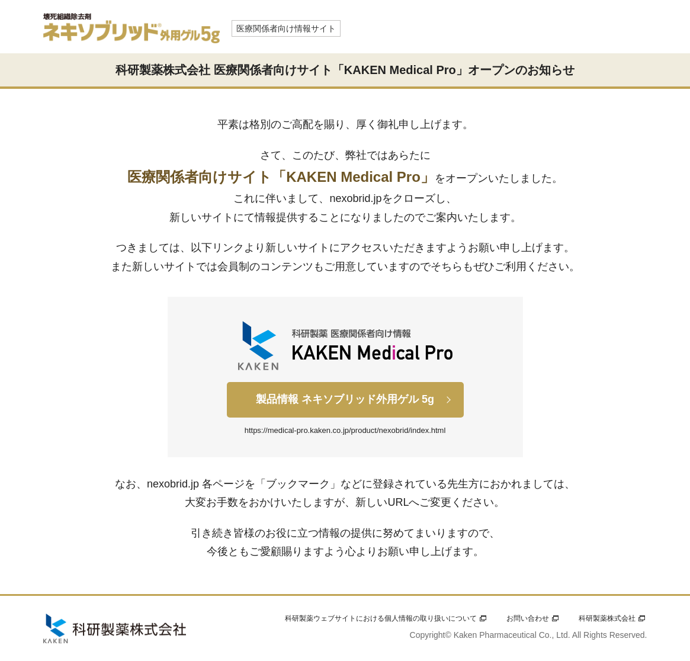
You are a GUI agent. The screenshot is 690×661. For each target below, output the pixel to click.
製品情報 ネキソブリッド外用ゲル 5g (345, 399)
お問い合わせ (527, 618)
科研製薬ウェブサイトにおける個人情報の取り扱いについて (381, 618)
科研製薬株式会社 (607, 618)
